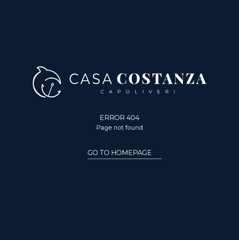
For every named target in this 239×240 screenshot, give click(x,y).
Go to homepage (120, 153)
